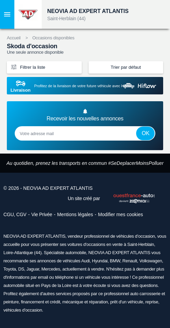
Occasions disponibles (53, 37)
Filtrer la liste (27, 66)
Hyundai (100, 260)
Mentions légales (75, 214)
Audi (85, 260)
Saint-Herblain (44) (66, 18)
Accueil (14, 37)
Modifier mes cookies (120, 214)
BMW (115, 260)
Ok (145, 133)
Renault (129, 260)
